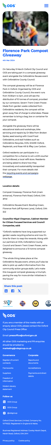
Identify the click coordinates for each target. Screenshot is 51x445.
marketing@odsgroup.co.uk (17, 348)
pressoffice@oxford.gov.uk (23, 335)
